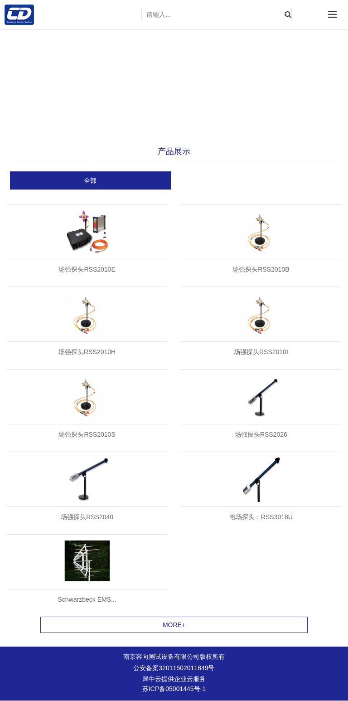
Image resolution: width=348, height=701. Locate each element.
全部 (90, 180)
